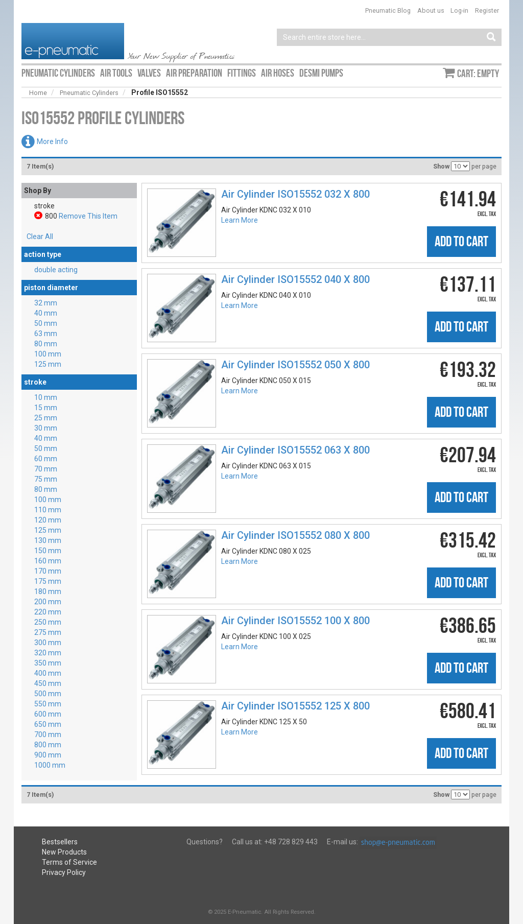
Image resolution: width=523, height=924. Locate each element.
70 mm (45, 469)
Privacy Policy (64, 872)
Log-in (459, 10)
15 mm (45, 408)
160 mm (47, 561)
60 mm (45, 459)
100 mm (47, 354)
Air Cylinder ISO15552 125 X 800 (295, 706)
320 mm (47, 653)
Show (441, 166)
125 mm (47, 364)
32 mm (45, 303)
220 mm (47, 612)
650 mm (47, 724)
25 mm (45, 418)
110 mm (47, 510)
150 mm (47, 551)
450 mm (47, 683)
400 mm (47, 673)
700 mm (47, 734)
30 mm (45, 428)
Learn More (239, 220)
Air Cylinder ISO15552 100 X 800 (295, 620)
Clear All (40, 236)
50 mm (45, 323)
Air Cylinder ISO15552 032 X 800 (295, 194)
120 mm (47, 520)
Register (487, 10)
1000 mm (49, 765)
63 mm (45, 333)
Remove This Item (88, 216)
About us (430, 10)
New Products (64, 852)
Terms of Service (69, 862)
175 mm (47, 581)
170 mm (47, 571)
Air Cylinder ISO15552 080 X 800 (295, 535)
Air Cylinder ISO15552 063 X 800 (295, 450)
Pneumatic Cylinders (89, 93)
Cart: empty (478, 73)
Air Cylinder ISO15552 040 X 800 (295, 279)
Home (38, 93)
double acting (56, 270)
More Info (52, 141)
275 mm (47, 632)
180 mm (47, 591)
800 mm (47, 745)
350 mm (47, 663)
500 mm (47, 694)
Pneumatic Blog (388, 10)
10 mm (45, 397)
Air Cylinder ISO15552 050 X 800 (295, 365)
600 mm (47, 714)
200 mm (47, 602)
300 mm (47, 642)
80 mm (45, 344)
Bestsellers (60, 842)
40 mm (45, 313)
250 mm (47, 622)
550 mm (47, 704)
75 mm (45, 479)
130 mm (47, 540)
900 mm (47, 755)
